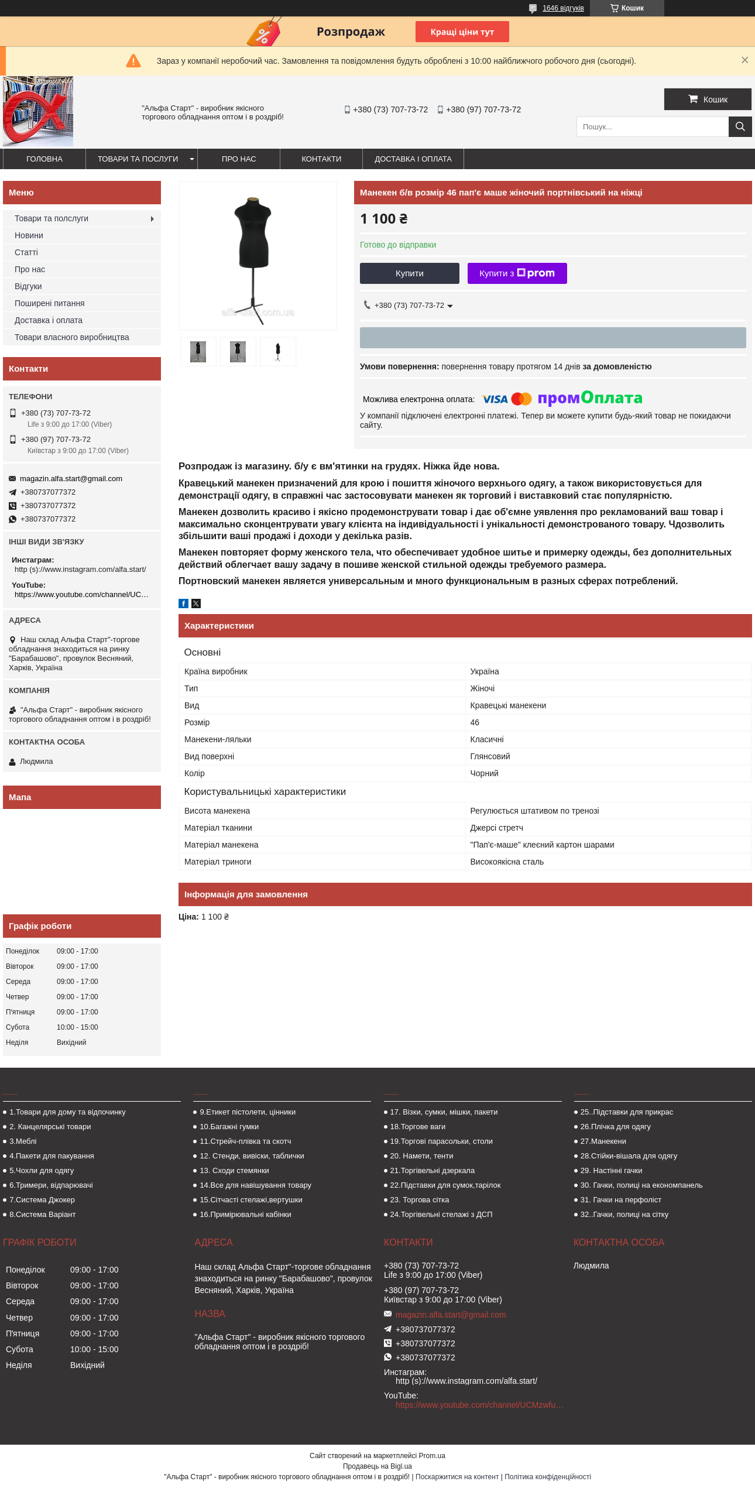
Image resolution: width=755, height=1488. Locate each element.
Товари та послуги (138, 159)
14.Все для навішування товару (255, 1185)
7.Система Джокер (42, 1199)
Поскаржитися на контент (457, 1477)
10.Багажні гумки (229, 1126)
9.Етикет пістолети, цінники (248, 1112)
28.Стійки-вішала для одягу (629, 1155)
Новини (29, 235)
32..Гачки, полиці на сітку (624, 1214)
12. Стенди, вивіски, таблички (252, 1155)
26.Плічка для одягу (616, 1126)
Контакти (321, 159)
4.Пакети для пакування (51, 1155)
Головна (44, 159)
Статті (26, 252)
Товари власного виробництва (72, 337)
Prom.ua (432, 1456)
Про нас (239, 159)
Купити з (517, 273)
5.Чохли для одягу (41, 1170)
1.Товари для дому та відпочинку (67, 1112)
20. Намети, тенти (422, 1155)
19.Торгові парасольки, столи (441, 1141)
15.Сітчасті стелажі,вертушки (251, 1199)
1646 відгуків (563, 8)
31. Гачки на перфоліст (621, 1199)
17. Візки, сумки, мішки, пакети (444, 1112)
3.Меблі (22, 1141)
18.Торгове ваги (418, 1126)
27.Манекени (603, 1141)
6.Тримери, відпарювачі (50, 1185)
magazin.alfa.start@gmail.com (71, 478)
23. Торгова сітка (419, 1199)
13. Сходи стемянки (234, 1170)
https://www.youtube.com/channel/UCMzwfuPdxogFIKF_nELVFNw (83, 594)
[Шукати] (740, 126)
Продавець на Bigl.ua (377, 1466)
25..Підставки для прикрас (627, 1112)
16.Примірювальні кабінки (245, 1214)
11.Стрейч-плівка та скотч (245, 1141)
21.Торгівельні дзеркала (432, 1170)
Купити (410, 273)
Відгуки (28, 286)
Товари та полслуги (51, 218)
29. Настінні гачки (612, 1170)
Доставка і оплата (413, 159)
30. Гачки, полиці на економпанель (642, 1185)
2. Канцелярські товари (50, 1126)
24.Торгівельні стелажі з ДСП (441, 1214)
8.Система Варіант (42, 1214)
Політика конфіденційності (548, 1477)
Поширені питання (50, 303)
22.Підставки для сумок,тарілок (445, 1185)
